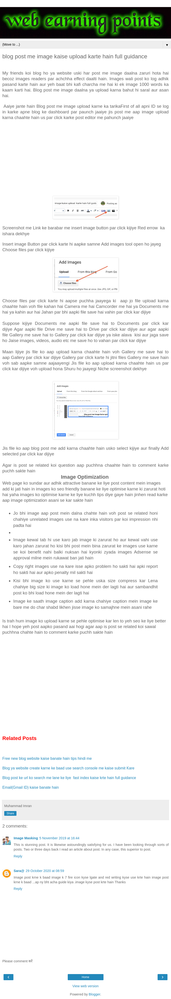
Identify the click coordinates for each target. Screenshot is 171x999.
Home (85, 977)
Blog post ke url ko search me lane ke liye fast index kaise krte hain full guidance (69, 778)
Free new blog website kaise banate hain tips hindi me (47, 758)
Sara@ (19, 871)
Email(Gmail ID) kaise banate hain (30, 787)
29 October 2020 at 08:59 (45, 871)
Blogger (94, 994)
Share (10, 813)
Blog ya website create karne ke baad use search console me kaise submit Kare (68, 768)
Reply (18, 856)
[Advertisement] (85, 158)
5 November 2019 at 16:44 (59, 838)
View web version (85, 986)
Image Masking (26, 838)
